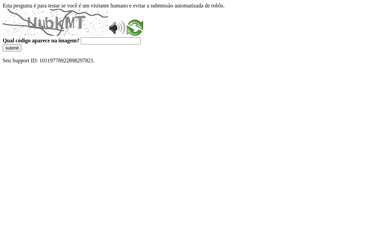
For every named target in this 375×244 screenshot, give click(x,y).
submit (12, 47)
